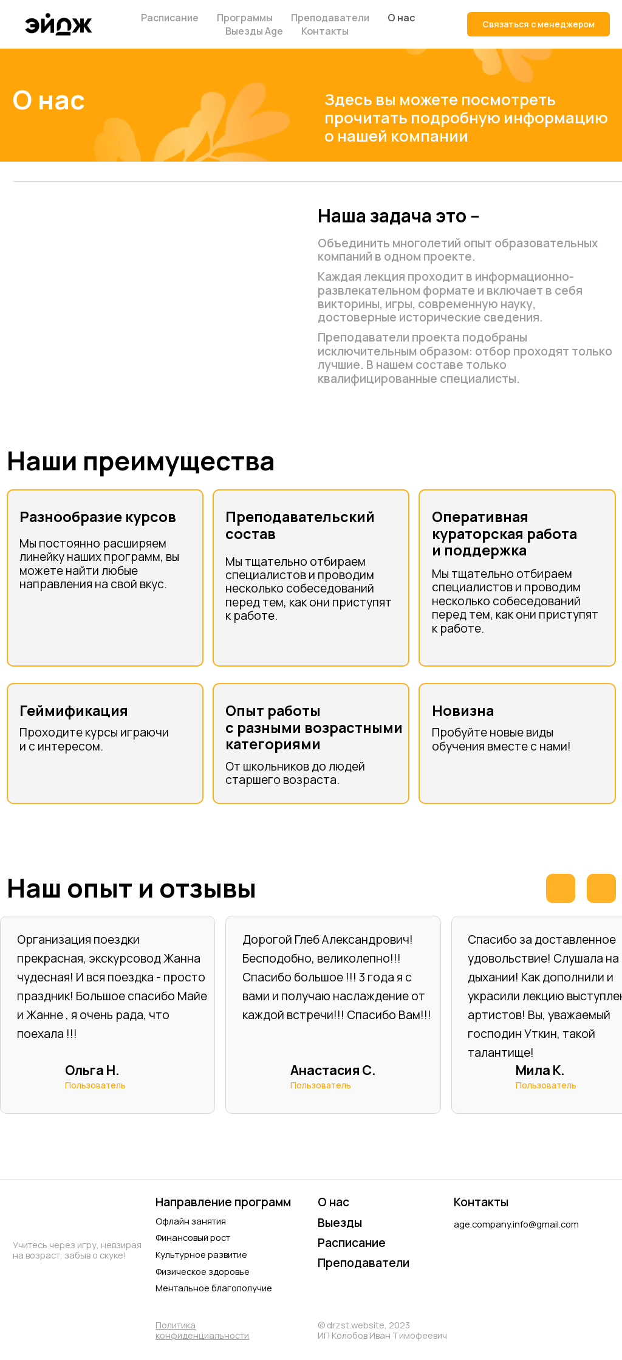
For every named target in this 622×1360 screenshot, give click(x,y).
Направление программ (223, 1202)
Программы (245, 17)
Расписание (170, 17)
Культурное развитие (201, 1254)
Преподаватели (330, 17)
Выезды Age (254, 31)
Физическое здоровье (203, 1271)
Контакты (325, 31)
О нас (401, 17)
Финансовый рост (193, 1237)
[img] (466, 1252)
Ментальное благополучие (214, 1288)
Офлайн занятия (191, 1221)
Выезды (340, 1223)
